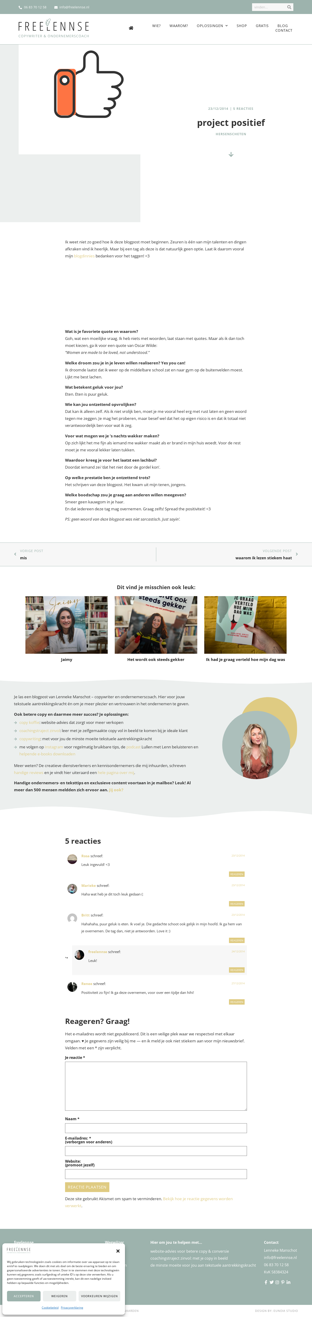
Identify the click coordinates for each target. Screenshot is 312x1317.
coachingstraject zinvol (39, 730)
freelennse (97, 951)
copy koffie (29, 722)
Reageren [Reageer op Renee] (236, 1002)
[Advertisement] (156, 295)
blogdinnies (84, 256)
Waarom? (179, 25)
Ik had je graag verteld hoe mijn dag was (245, 659)
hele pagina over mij (116, 772)
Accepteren (24, 1296)
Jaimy (66, 659)
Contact (283, 30)
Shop (242, 25)
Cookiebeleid (50, 1308)
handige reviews (28, 772)
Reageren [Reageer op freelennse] (236, 970)
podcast (133, 747)
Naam (72, 1119)
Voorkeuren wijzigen (99, 1296)
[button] (118, 1251)
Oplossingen (212, 25)
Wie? (156, 25)
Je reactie (75, 1057)
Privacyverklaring (72, 1308)
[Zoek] (288, 7)
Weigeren (59, 1296)
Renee (86, 983)
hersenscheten (231, 134)
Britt (85, 915)
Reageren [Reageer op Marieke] (236, 904)
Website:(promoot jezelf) (79, 1163)
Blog (282, 25)
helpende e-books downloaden (47, 754)
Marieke (88, 885)
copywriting (29, 738)
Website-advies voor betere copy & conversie (189, 1251)
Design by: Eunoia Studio (276, 1311)
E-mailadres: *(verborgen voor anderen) (88, 1140)
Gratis (262, 25)
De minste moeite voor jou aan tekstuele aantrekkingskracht (203, 1265)
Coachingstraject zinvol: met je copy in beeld (189, 1258)
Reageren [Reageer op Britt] (236, 940)
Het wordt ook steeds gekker (155, 659)
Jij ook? (116, 789)
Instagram (54, 747)
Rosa (85, 856)
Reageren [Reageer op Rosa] (236, 874)
